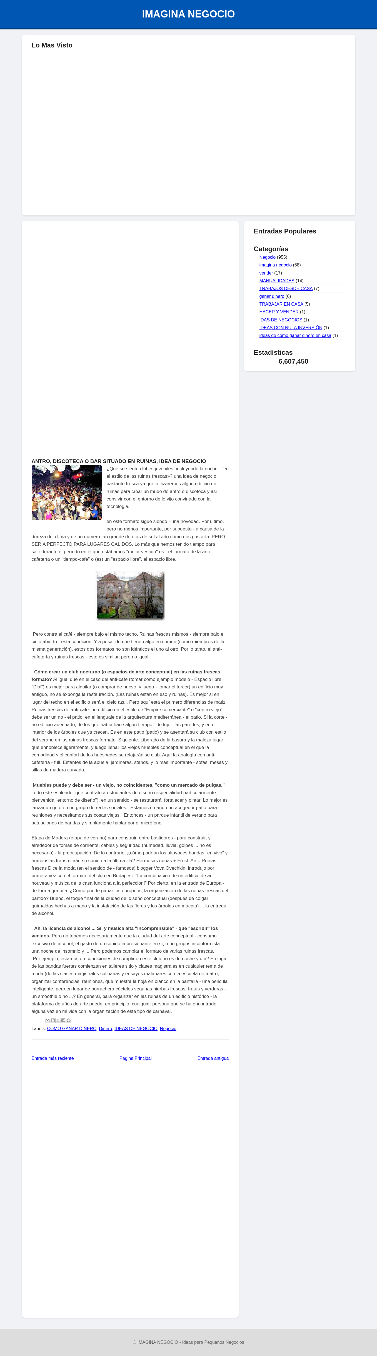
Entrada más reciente (53, 1058)
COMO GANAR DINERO (72, 1028)
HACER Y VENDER (279, 312)
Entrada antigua (213, 1058)
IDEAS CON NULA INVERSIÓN (291, 327)
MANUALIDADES (276, 280)
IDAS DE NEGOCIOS (281, 320)
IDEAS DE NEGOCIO (136, 1028)
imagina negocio (275, 265)
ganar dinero (271, 296)
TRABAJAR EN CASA (281, 304)
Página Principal (135, 1058)
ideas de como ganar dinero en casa (295, 335)
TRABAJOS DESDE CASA (286, 288)
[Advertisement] (189, 171)
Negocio (168, 1028)
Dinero (105, 1028)
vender (266, 273)
